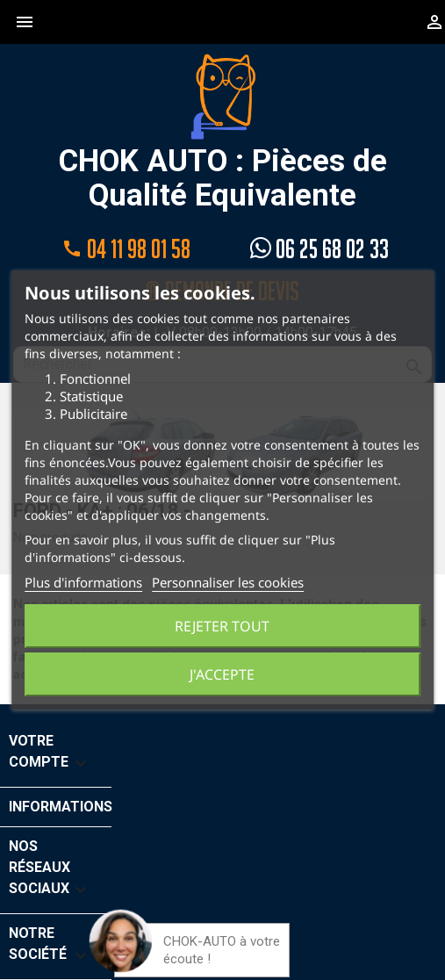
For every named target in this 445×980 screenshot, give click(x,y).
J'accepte (222, 674)
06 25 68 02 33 (319, 248)
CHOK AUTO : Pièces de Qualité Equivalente (223, 133)
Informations (60, 806)
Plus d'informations (83, 582)
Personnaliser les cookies (228, 582)
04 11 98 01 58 (126, 248)
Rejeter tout (222, 626)
